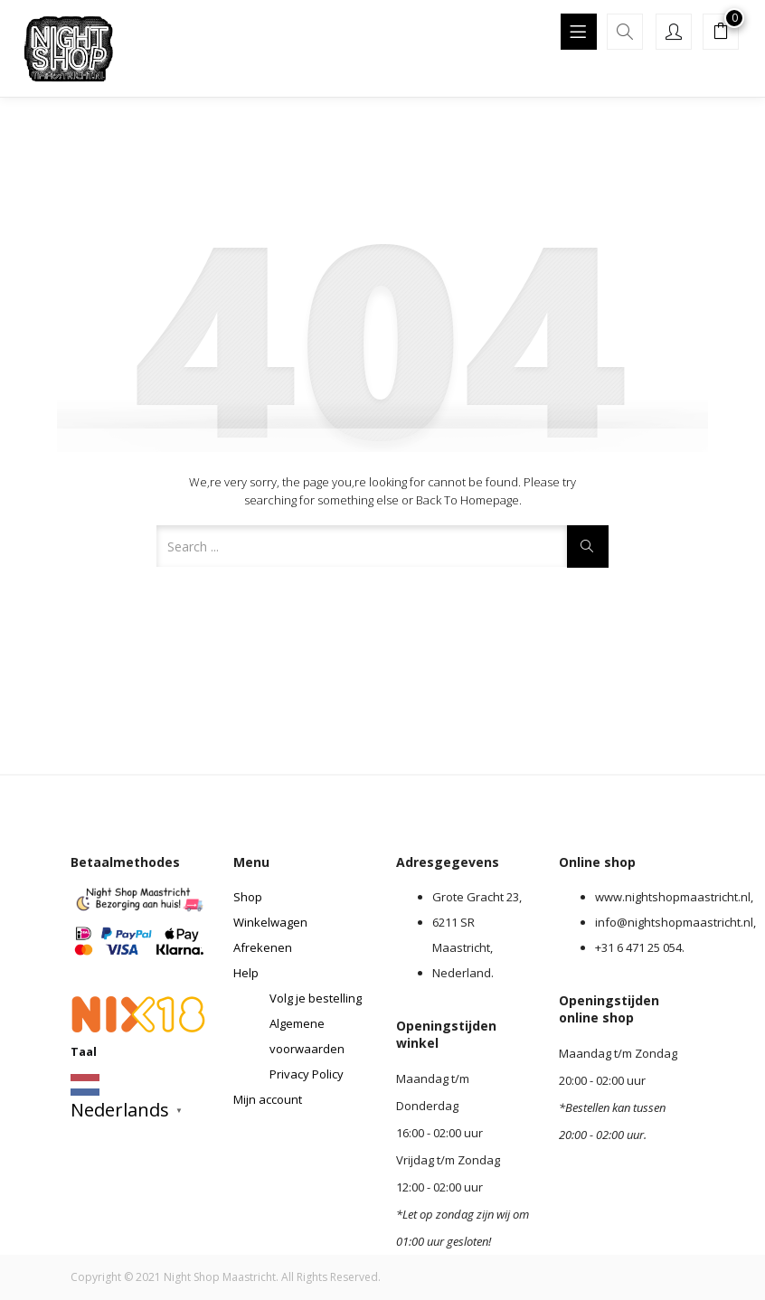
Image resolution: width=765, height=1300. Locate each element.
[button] (721, 33)
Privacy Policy (306, 1074)
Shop (247, 897)
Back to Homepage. (469, 500)
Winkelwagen (270, 922)
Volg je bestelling (315, 998)
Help (246, 973)
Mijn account (267, 1099)
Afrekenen (262, 947)
